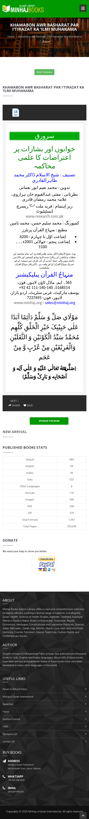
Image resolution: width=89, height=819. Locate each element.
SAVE (28, 405)
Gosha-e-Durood (11, 719)
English (30, 466)
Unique (30, 459)
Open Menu (82, 8)
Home (10, 36)
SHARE (14, 405)
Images (30, 499)
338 (71, 506)
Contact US (9, 741)
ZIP (30, 513)
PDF (30, 506)
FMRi (5, 726)
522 (71, 479)
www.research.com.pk (44, 216)
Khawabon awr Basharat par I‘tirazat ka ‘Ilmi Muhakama (50, 36)
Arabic (30, 472)
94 (71, 466)
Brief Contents (44, 72)
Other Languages (30, 486)
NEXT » (14, 401)
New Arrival (15, 431)
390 (71, 499)
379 (71, 513)
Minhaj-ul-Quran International (18, 696)
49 (71, 472)
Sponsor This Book (49, 421)
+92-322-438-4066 (16, 780)
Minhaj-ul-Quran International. (45, 811)
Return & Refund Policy (15, 689)
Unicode (29, 493)
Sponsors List (10, 734)
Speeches (8, 704)
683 (71, 459)
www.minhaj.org (28, 302)
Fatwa (6, 711)
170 (71, 493)
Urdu (30, 479)
